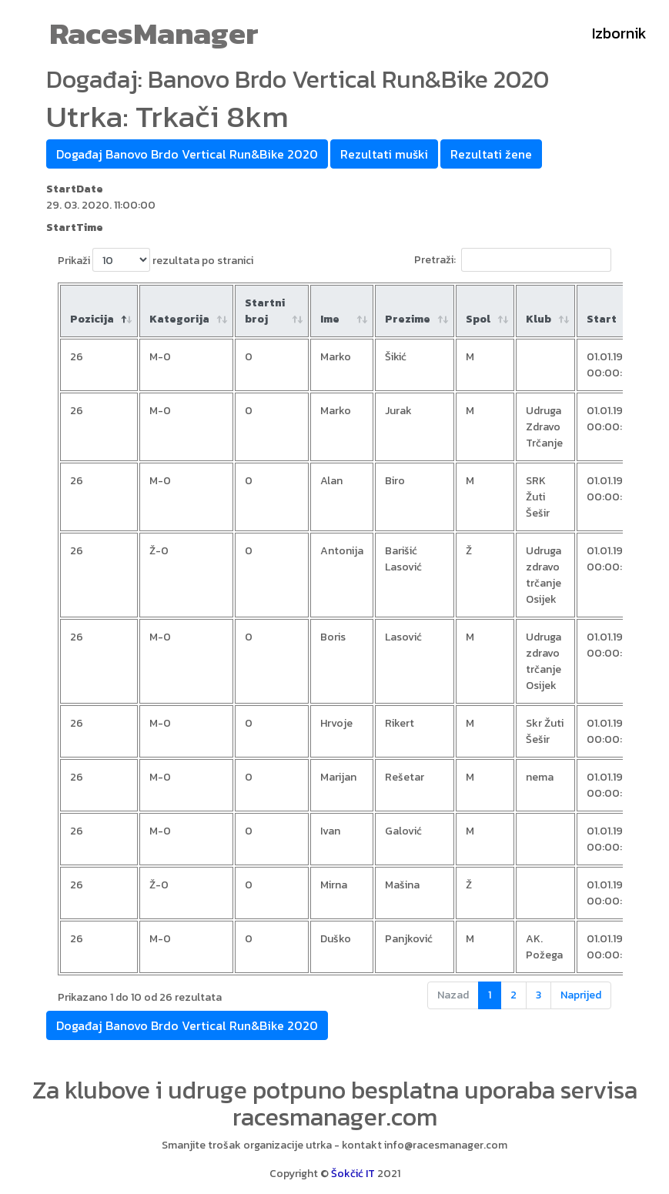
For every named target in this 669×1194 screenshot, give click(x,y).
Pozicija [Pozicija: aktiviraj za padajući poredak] (92, 319)
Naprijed (580, 995)
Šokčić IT (353, 1174)
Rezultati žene (491, 154)
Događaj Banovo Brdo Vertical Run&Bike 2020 (187, 154)
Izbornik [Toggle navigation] (619, 33)
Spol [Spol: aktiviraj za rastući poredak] (478, 319)
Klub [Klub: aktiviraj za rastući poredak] (538, 319)
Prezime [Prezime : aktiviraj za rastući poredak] (407, 319)
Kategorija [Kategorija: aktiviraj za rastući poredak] (179, 319)
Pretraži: (512, 260)
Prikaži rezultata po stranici (155, 260)
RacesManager (154, 33)
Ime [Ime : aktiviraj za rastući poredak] (330, 319)
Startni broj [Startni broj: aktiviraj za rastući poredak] (265, 311)
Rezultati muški (384, 154)
